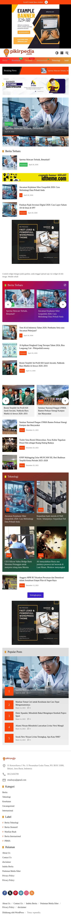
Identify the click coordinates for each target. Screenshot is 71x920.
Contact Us (7, 857)
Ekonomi (23, 213)
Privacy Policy (8, 876)
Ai (21, 195)
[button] (57, 53)
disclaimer (6, 862)
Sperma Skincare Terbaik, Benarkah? (24, 128)
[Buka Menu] (62, 53)
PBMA (7, 841)
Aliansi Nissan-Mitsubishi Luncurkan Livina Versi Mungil (40, 726)
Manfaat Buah (10, 832)
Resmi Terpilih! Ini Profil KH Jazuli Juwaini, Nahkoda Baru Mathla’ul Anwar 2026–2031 (16, 411)
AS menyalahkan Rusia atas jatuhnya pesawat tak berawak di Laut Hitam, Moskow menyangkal (51, 564)
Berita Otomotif (11, 827)
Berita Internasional (13, 836)
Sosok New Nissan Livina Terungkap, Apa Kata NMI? (38, 737)
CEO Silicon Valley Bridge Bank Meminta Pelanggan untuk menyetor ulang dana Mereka (18, 564)
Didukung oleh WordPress (13, 912)
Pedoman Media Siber (11, 871)
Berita (22, 371)
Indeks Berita (7, 866)
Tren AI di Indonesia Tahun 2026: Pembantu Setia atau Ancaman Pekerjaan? (36, 70)
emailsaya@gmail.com (16, 780)
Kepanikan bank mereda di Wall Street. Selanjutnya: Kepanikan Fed (51, 517)
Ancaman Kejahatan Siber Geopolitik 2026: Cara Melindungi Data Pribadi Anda (50, 314)
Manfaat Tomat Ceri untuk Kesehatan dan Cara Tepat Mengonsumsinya (37, 703)
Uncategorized (8, 806)
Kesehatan (8, 124)
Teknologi (6, 797)
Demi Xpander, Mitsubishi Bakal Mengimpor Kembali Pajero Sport (41, 714)
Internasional (7, 811)
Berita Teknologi (11, 823)
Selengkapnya (35, 595)
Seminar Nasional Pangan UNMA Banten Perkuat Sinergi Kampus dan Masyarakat (52, 411)
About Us (6, 853)
